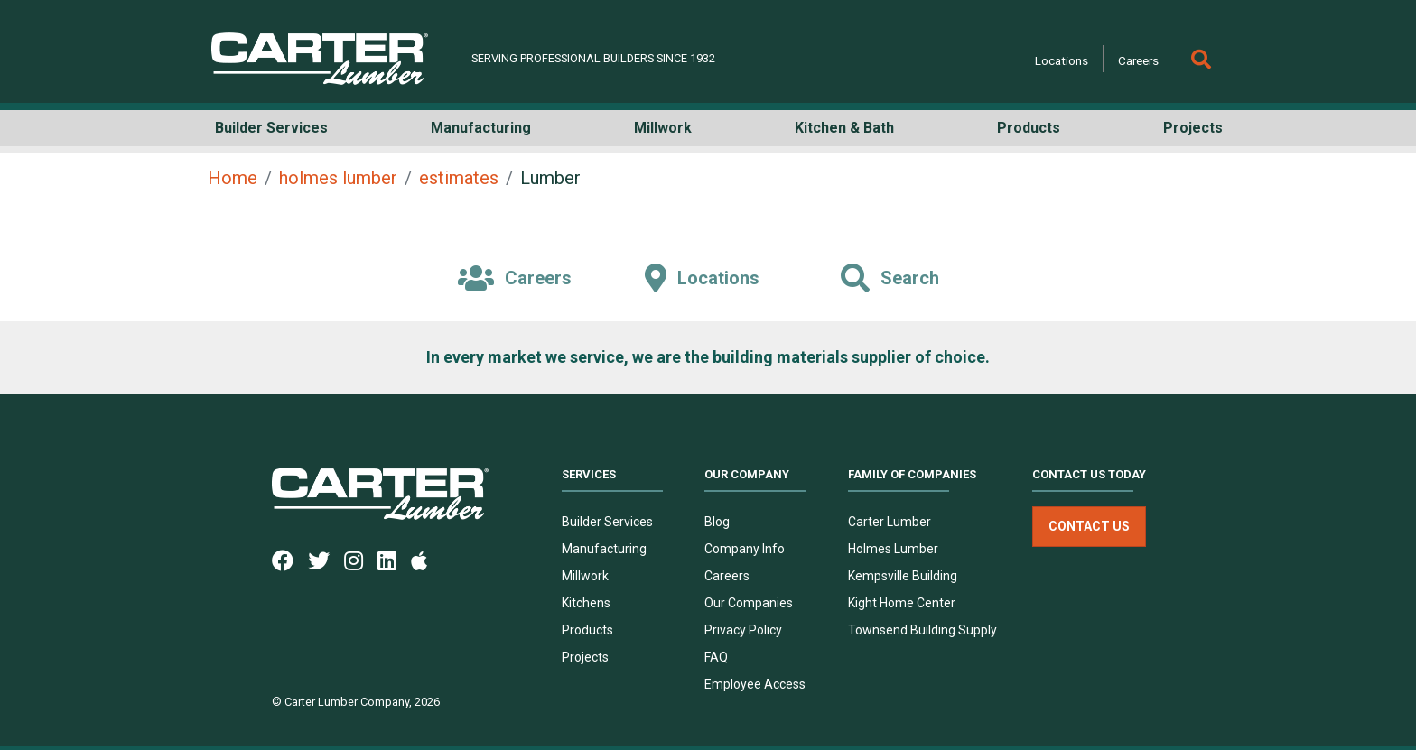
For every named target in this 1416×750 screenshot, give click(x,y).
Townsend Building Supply (922, 630)
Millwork (585, 576)
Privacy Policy (743, 630)
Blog (717, 521)
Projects (585, 657)
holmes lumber (338, 178)
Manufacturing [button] (481, 127)
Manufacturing (604, 549)
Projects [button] (1193, 127)
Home (232, 178)
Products (587, 630)
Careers (1138, 60)
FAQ (716, 657)
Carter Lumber (889, 521)
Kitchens (586, 603)
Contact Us (1089, 526)
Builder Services (607, 521)
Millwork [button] (663, 127)
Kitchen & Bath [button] (844, 127)
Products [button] (1028, 127)
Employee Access (755, 684)
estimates (458, 178)
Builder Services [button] (271, 127)
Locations (1061, 60)
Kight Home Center (901, 603)
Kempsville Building (902, 576)
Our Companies (748, 603)
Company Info (744, 549)
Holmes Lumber (893, 549)
